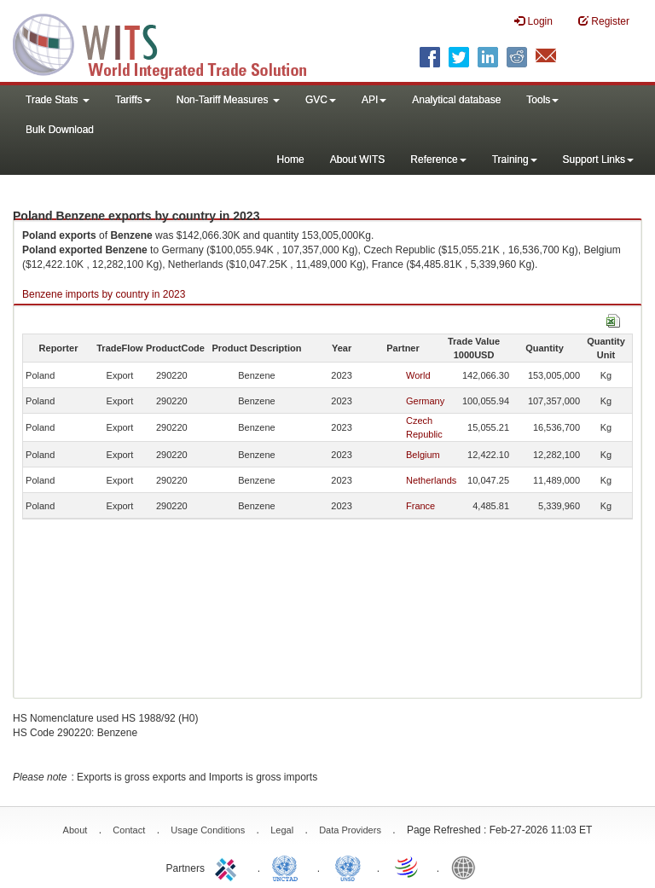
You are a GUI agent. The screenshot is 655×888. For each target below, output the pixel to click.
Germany (425, 401)
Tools (542, 100)
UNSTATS (348, 867)
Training (514, 159)
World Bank (467, 867)
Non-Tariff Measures (228, 100)
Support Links (598, 159)
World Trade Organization (408, 867)
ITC (229, 867)
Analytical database (456, 100)
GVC (320, 100)
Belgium (423, 455)
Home (290, 159)
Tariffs (133, 100)
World (418, 375)
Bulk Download (60, 130)
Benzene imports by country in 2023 (103, 294)
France (420, 506)
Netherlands (431, 480)
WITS (170, 42)
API (374, 100)
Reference (438, 159)
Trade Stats (58, 100)
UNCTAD (288, 867)
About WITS (357, 159)
